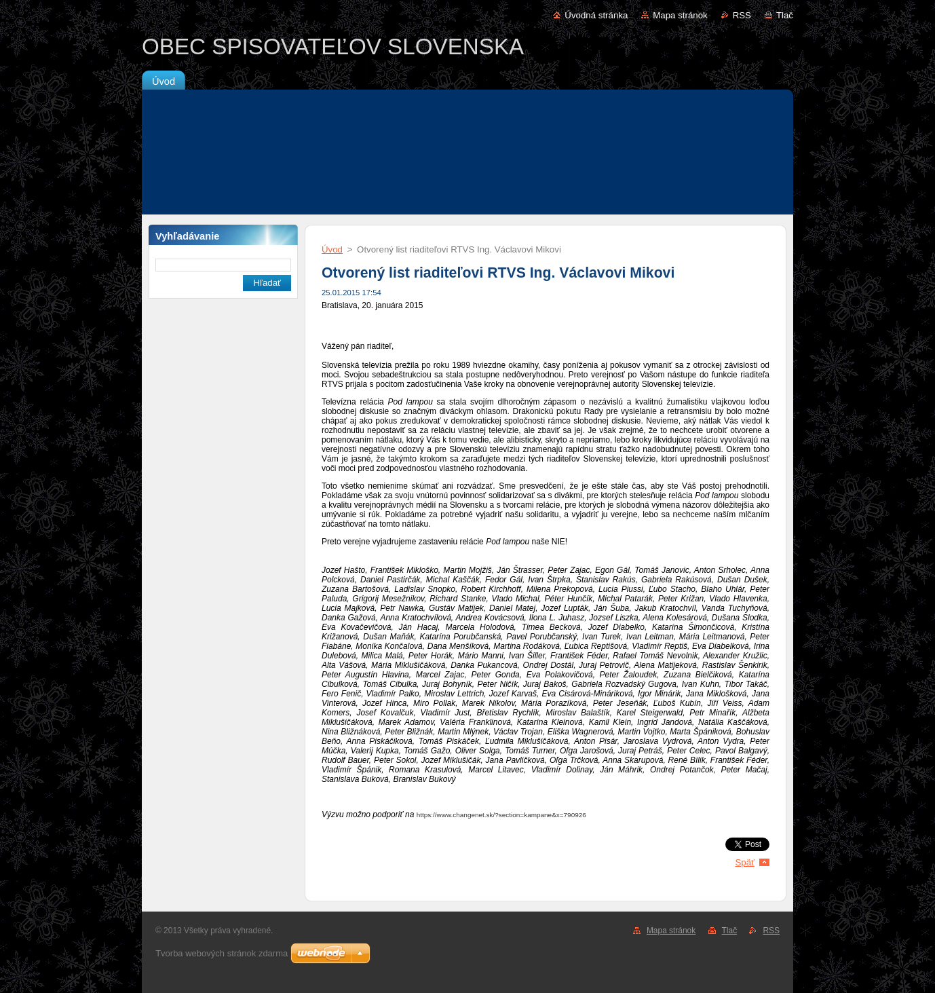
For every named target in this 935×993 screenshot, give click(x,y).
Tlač (784, 15)
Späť (745, 862)
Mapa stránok (680, 15)
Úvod (332, 249)
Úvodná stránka (596, 15)
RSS (742, 15)
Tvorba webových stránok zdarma (221, 953)
